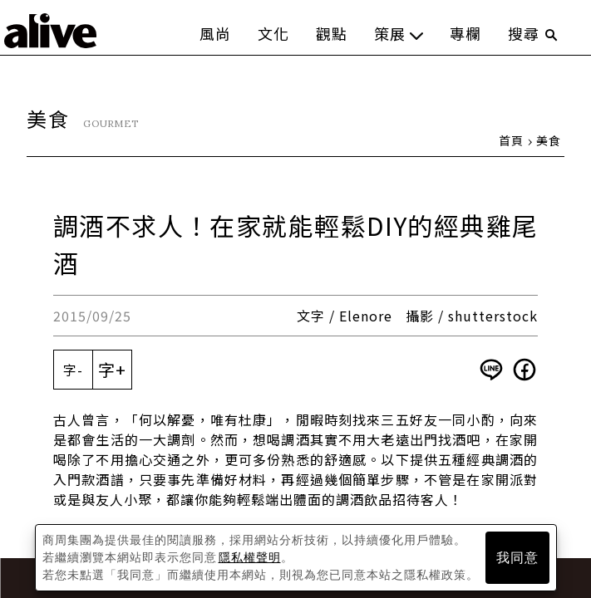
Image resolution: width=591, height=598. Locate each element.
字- (73, 370)
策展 (398, 33)
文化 (273, 33)
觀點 (331, 33)
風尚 (215, 33)
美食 (548, 140)
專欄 (465, 33)
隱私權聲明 (250, 557)
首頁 (511, 140)
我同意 (517, 558)
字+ (112, 369)
